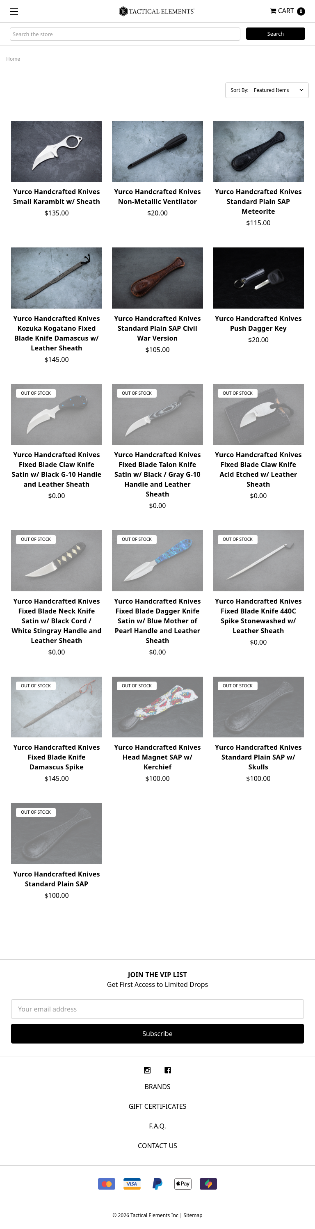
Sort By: (239, 90)
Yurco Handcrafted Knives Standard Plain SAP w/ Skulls (258, 757)
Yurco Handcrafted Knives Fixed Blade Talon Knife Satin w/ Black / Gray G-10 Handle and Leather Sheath (157, 474)
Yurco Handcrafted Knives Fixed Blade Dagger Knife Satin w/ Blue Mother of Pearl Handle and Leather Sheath (157, 621)
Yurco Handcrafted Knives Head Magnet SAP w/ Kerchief (157, 757)
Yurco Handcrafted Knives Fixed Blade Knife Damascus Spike (56, 757)
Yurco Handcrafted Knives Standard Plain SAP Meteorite (258, 201)
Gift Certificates (157, 1106)
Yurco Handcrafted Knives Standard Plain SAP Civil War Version (157, 328)
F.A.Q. (157, 1126)
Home (13, 58)
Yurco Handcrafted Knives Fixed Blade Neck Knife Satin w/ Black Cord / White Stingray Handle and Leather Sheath (56, 621)
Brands (157, 1086)
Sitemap (193, 1215)
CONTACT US (157, 1145)
